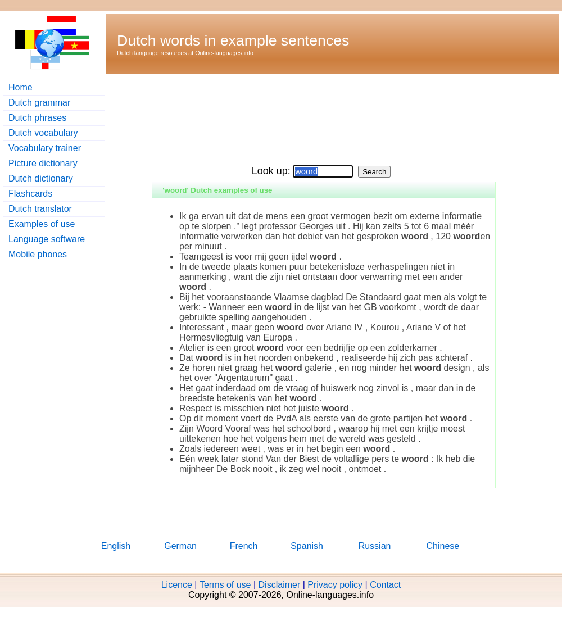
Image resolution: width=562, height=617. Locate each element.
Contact (385, 584)
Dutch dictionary (40, 178)
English (115, 546)
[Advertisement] (161, 115)
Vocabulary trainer (44, 148)
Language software (46, 239)
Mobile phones (37, 254)
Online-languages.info (224, 52)
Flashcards (30, 193)
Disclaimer (280, 584)
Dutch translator (40, 209)
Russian (375, 546)
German (180, 546)
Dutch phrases (37, 118)
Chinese (443, 546)
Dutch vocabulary (43, 133)
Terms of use (225, 584)
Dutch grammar (39, 102)
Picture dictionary (43, 163)
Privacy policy (334, 584)
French (244, 546)
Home (20, 87)
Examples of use (41, 224)
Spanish (307, 546)
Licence (176, 584)
